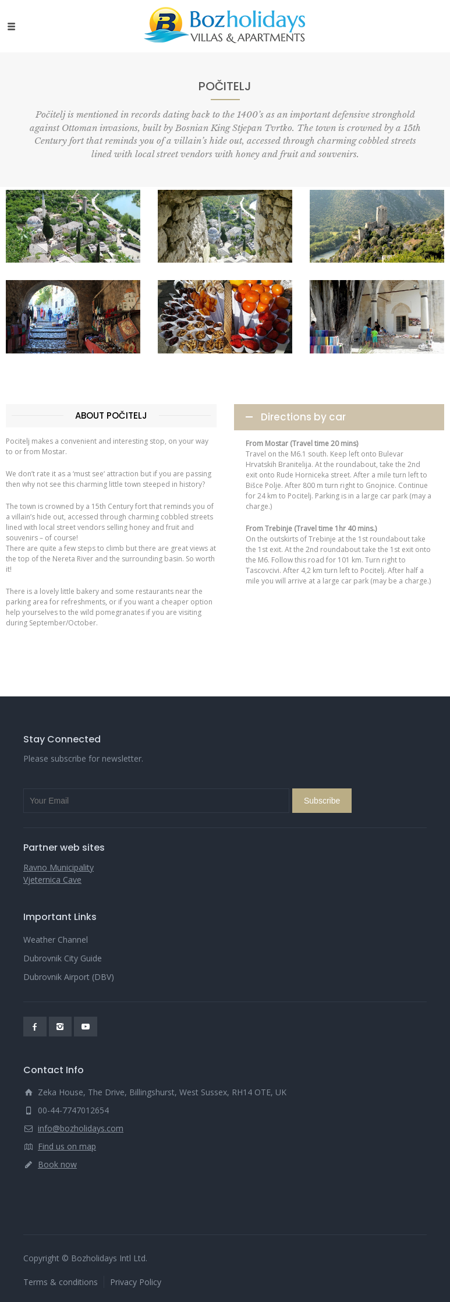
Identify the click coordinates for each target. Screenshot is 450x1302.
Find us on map (67, 1146)
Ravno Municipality (58, 867)
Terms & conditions (60, 1281)
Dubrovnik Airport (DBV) (68, 976)
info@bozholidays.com (80, 1128)
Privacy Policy (135, 1281)
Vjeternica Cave (52, 879)
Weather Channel (55, 939)
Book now (57, 1164)
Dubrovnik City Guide (62, 958)
